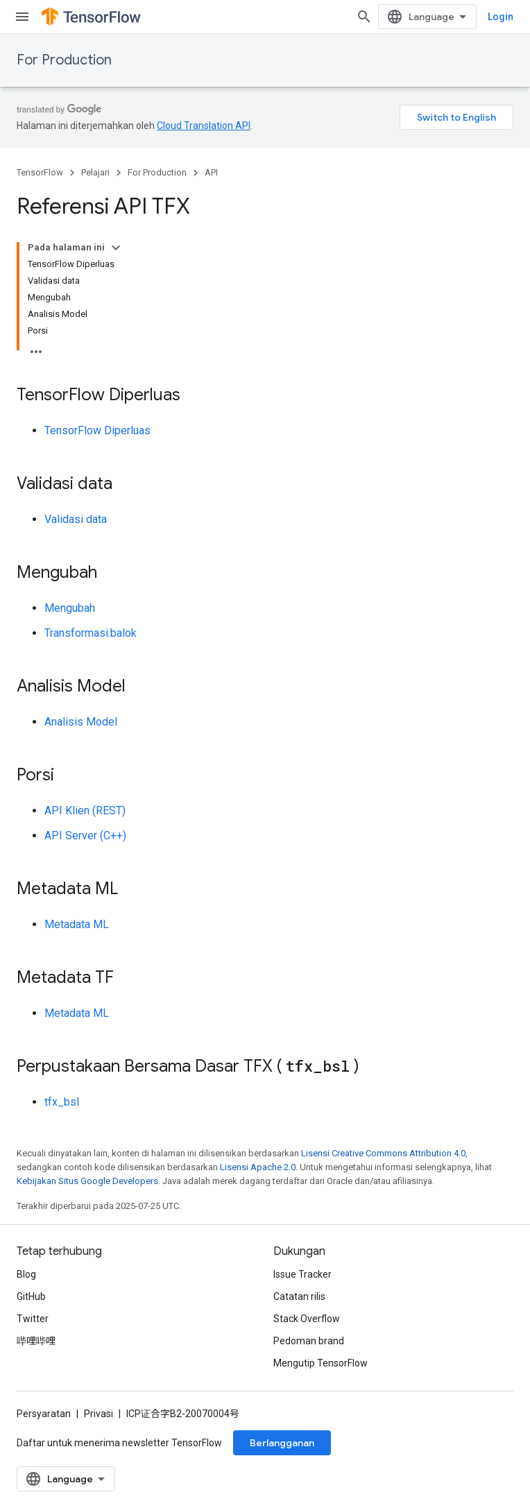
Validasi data (75, 519)
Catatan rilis (299, 1296)
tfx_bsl (61, 1101)
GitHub (31, 1296)
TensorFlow (40, 172)
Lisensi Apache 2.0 (258, 1167)
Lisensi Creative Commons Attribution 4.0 (383, 1153)
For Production (64, 60)
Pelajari (95, 172)
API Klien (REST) (85, 810)
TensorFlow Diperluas (97, 430)
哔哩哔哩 (36, 1340)
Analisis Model (80, 721)
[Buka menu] (22, 16)
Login (500, 16)
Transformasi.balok (90, 633)
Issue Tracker (302, 1274)
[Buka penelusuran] (364, 16)
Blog (26, 1274)
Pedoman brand (308, 1340)
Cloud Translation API (203, 125)
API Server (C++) (85, 835)
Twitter (33, 1318)
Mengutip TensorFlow (320, 1363)
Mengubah (69, 608)
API (211, 172)
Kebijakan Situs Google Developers (87, 1181)
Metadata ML (76, 924)
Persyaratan (44, 1413)
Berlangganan (282, 1443)
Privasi (98, 1413)
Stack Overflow (306, 1318)
